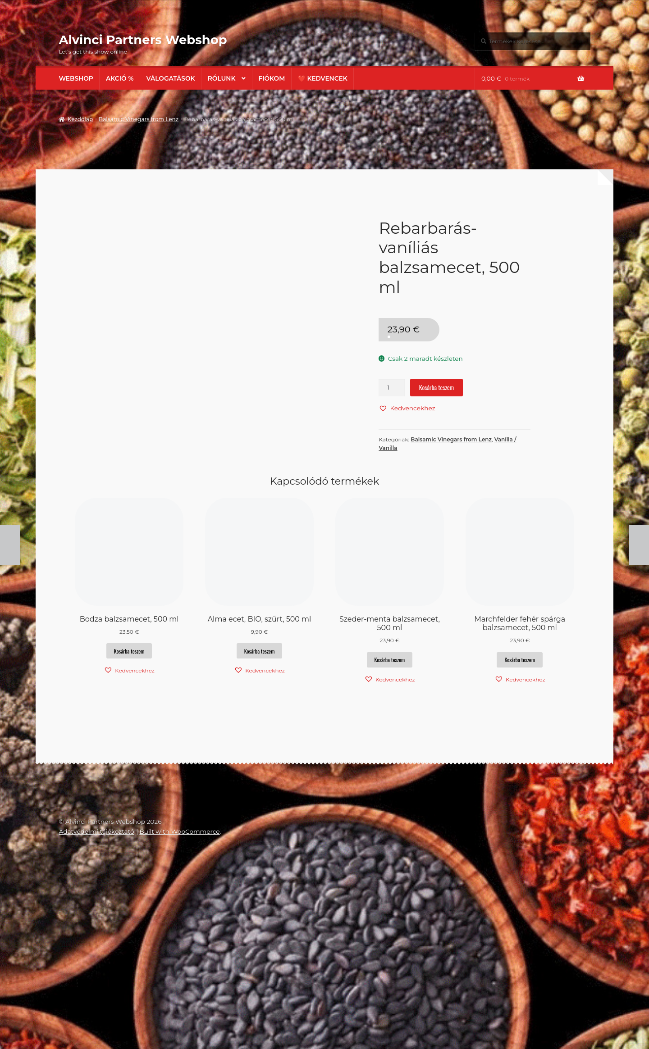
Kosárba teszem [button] (129, 831)
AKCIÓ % (119, 78)
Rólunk (222, 78)
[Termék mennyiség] (392, 387)
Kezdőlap (80, 119)
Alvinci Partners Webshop (143, 39)
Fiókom (271, 78)
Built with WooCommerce (179, 1011)
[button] (407, 408)
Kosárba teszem (436, 387)
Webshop (76, 78)
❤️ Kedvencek (322, 78)
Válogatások (170, 78)
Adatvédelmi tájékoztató (96, 1011)
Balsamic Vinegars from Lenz (138, 119)
